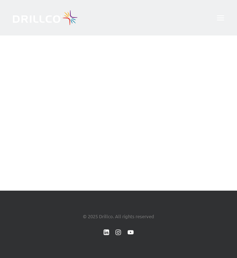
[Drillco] (45, 18)
